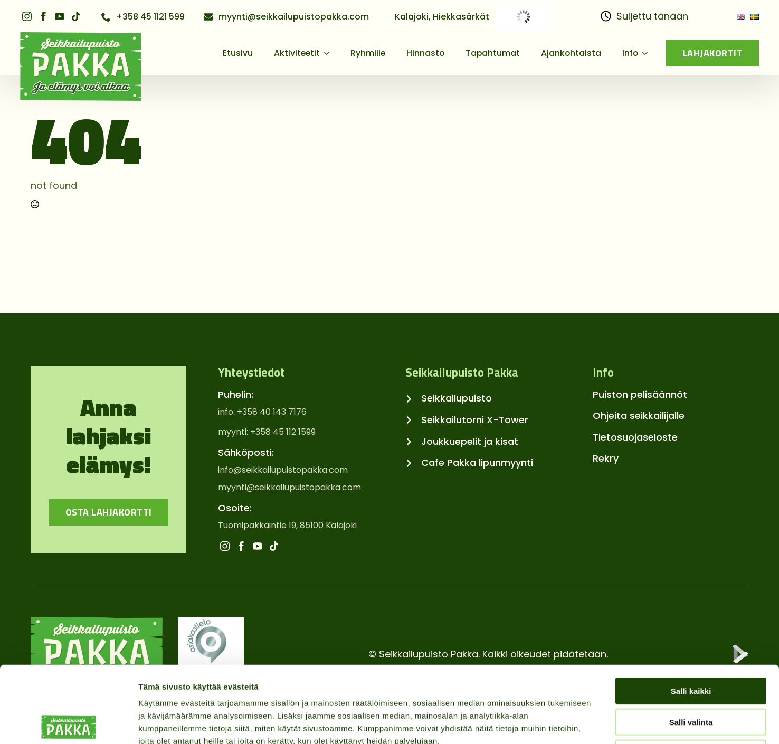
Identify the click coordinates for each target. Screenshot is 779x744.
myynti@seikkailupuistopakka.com (289, 487)
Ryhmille (367, 53)
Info (630, 53)
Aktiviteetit (297, 53)
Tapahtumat (493, 53)
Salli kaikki (691, 614)
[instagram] (27, 16)
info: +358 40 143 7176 (262, 412)
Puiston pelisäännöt (640, 394)
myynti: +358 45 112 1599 (267, 432)
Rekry (606, 458)
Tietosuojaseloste (635, 437)
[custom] (76, 16)
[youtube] (59, 16)
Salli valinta (691, 645)
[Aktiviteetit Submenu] (330, 53)
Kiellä (690, 676)
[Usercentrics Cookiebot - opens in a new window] (68, 723)
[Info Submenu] (648, 53)
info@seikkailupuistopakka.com (283, 470)
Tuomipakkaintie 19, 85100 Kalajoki (287, 525)
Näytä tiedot (564, 723)
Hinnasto (425, 53)
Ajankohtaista (571, 53)
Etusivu (238, 53)
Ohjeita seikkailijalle (639, 415)
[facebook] (43, 16)
